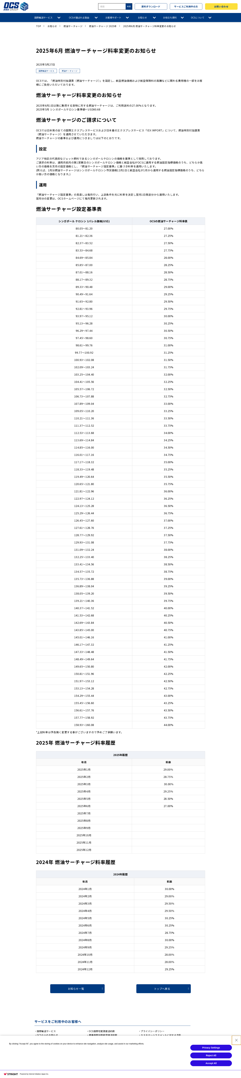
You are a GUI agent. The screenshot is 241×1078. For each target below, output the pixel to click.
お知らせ (142, 17)
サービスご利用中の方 (186, 6)
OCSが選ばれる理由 (79, 17)
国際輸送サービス (43, 17)
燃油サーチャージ (73, 26)
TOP (38, 26)
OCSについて (197, 17)
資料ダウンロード (150, 6)
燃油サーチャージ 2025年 (103, 26)
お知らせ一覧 (76, 989)
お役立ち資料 (170, 17)
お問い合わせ (221, 6)
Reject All (211, 1066)
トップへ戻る (162, 989)
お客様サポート (113, 17)
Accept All (211, 1074)
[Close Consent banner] (236, 1050)
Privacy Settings (211, 1058)
